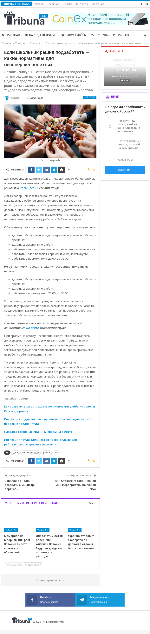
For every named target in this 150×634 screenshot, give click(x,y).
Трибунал (11, 35)
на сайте (32, 328)
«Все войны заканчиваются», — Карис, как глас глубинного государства (125, 60)
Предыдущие (13, 564)
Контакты (81, 4)
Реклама (67, 4)
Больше (96, 4)
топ (56, 452)
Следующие (33, 564)
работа (46, 452)
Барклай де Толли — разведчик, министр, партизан (20, 485)
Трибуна (99, 35)
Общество (89, 97)
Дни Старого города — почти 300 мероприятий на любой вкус (75, 485)
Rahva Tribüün (74, 35)
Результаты (125, 159)
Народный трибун (40, 35)
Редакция (53, 4)
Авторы (39, 4)
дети (15, 452)
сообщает (27, 188)
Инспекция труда (30, 452)
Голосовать (125, 170)
